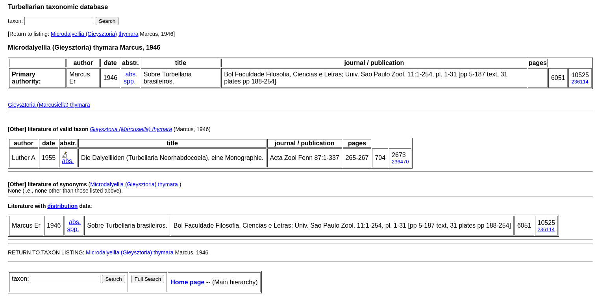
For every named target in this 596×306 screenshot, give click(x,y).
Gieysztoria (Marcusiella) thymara (49, 105)
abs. (131, 74)
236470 (400, 162)
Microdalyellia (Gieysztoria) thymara (134, 184)
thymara (128, 34)
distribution (62, 206)
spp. (129, 81)
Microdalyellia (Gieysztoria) (84, 34)
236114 (579, 82)
